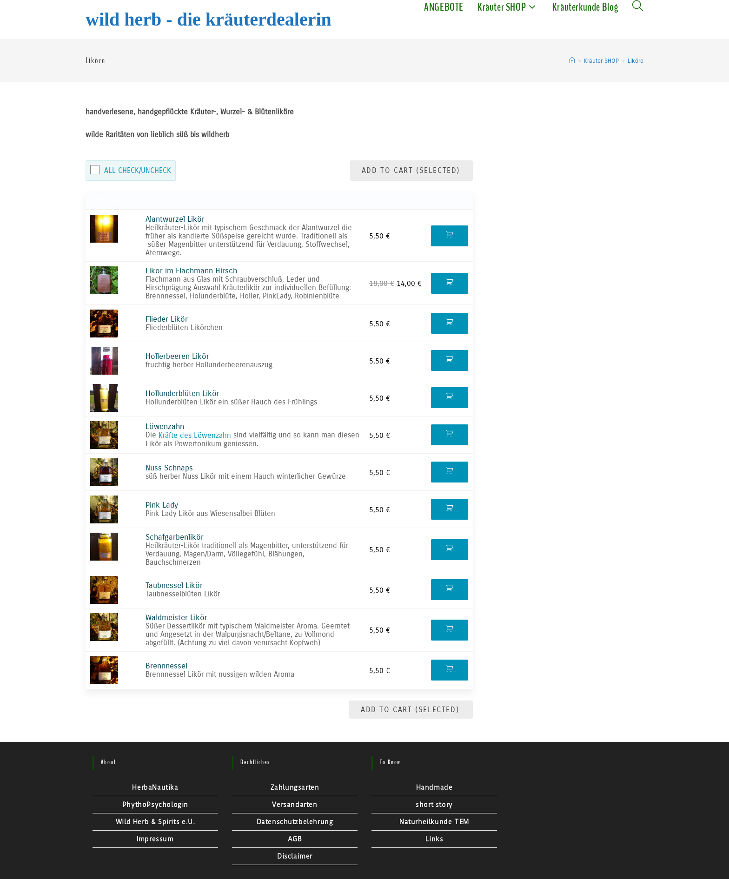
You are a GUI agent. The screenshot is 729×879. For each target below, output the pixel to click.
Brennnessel (166, 665)
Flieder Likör (167, 319)
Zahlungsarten (295, 787)
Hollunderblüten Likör (182, 393)
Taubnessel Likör (174, 585)
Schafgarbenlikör (175, 537)
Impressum (155, 839)
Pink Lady (162, 505)
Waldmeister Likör (176, 617)
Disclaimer (294, 856)
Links (434, 839)
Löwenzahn (165, 426)
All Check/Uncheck (137, 170)
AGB (295, 839)
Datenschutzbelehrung (295, 822)
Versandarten (294, 804)
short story (434, 804)
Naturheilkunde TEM (434, 822)
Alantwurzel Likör (175, 219)
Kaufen (449, 235)
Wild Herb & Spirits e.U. (155, 822)
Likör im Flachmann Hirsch (191, 270)
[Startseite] (572, 61)
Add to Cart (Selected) (412, 170)
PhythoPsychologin (155, 804)
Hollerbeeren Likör (177, 356)
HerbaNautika (155, 787)
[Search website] (637, 7)
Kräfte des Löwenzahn (195, 435)
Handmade (434, 787)
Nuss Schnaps (169, 467)
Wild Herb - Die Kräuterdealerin (208, 19)
